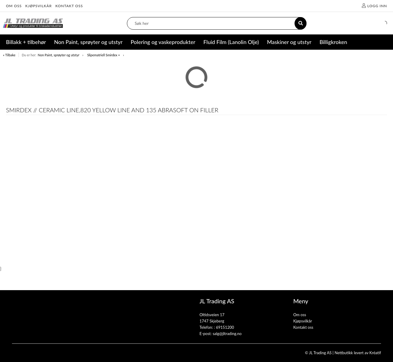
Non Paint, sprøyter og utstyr (58, 55)
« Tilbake (9, 55)
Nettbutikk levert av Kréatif (358, 352)
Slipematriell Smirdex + (103, 55)
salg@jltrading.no (227, 333)
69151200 (225, 327)
